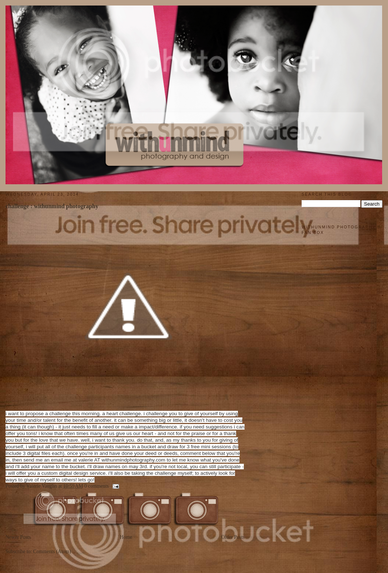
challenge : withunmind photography (52, 206)
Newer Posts (18, 537)
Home (126, 537)
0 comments (96, 486)
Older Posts (233, 537)
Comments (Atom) (52, 551)
